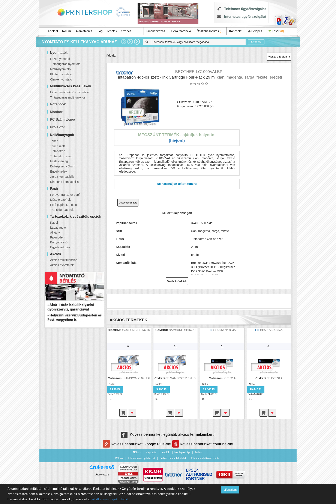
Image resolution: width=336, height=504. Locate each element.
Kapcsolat (235, 31)
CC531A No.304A (224, 330)
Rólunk (67, 31)
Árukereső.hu (103, 474)
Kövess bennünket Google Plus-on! (137, 444)
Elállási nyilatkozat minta (205, 458)
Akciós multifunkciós (63, 260)
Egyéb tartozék (60, 247)
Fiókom (137, 452)
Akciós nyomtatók (62, 265)
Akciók (166, 452)
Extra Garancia (181, 31)
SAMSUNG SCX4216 (136, 330)
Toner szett (57, 146)
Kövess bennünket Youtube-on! (202, 444)
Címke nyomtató (61, 79)
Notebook (58, 104)
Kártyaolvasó (59, 242)
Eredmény (256, 42)
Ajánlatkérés (84, 31)
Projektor (57, 127)
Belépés (255, 31)
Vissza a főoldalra (279, 56)
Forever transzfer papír (65, 194)
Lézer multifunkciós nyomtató (69, 92)
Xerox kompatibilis (62, 176)
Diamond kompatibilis (64, 182)
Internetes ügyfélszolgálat (245, 16)
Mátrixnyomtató (60, 69)
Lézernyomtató (60, 59)
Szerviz (126, 31)
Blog (100, 31)
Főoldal (53, 31)
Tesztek (112, 31)
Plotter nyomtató (61, 74)
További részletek (177, 281)
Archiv (198, 452)
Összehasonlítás (210, 31)
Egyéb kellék (58, 171)
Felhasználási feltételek (173, 458)
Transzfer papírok (62, 209)
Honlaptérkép (182, 452)
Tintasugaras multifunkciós (68, 97)
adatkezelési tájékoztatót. (110, 499)
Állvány (55, 232)
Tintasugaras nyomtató (65, 64)
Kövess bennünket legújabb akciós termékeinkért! (167, 434)
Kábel (54, 222)
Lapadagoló (58, 227)
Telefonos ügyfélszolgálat (245, 9)
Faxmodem (57, 237)
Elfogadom (230, 490)
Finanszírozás (156, 31)
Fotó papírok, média (63, 204)
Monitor (56, 112)
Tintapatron (57, 151)
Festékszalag (59, 161)
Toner (54, 141)
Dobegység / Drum (62, 166)
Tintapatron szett (61, 156)
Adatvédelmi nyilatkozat (141, 458)
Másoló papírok (60, 199)
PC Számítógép (62, 119)
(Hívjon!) (177, 140)
